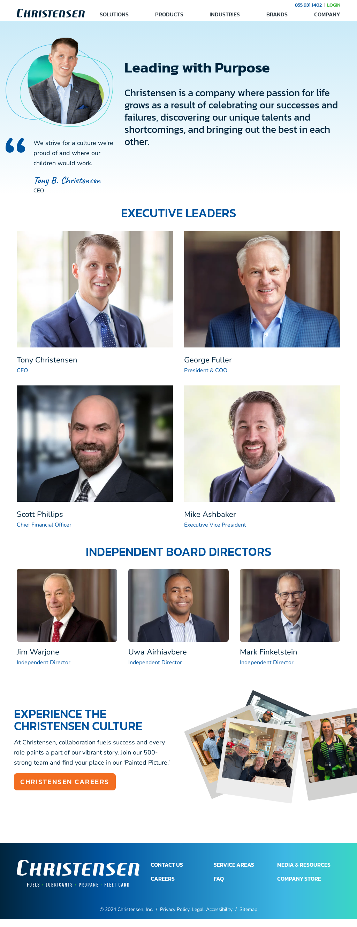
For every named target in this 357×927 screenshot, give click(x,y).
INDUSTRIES (225, 14)
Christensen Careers (64, 781)
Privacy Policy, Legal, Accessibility (196, 909)
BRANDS (277, 14)
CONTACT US (167, 864)
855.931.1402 (308, 5)
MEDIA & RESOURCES (304, 864)
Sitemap (248, 909)
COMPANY (327, 14)
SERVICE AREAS (234, 864)
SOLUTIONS (114, 14)
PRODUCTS (169, 14)
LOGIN (333, 5)
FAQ (219, 878)
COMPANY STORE (299, 878)
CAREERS (163, 878)
